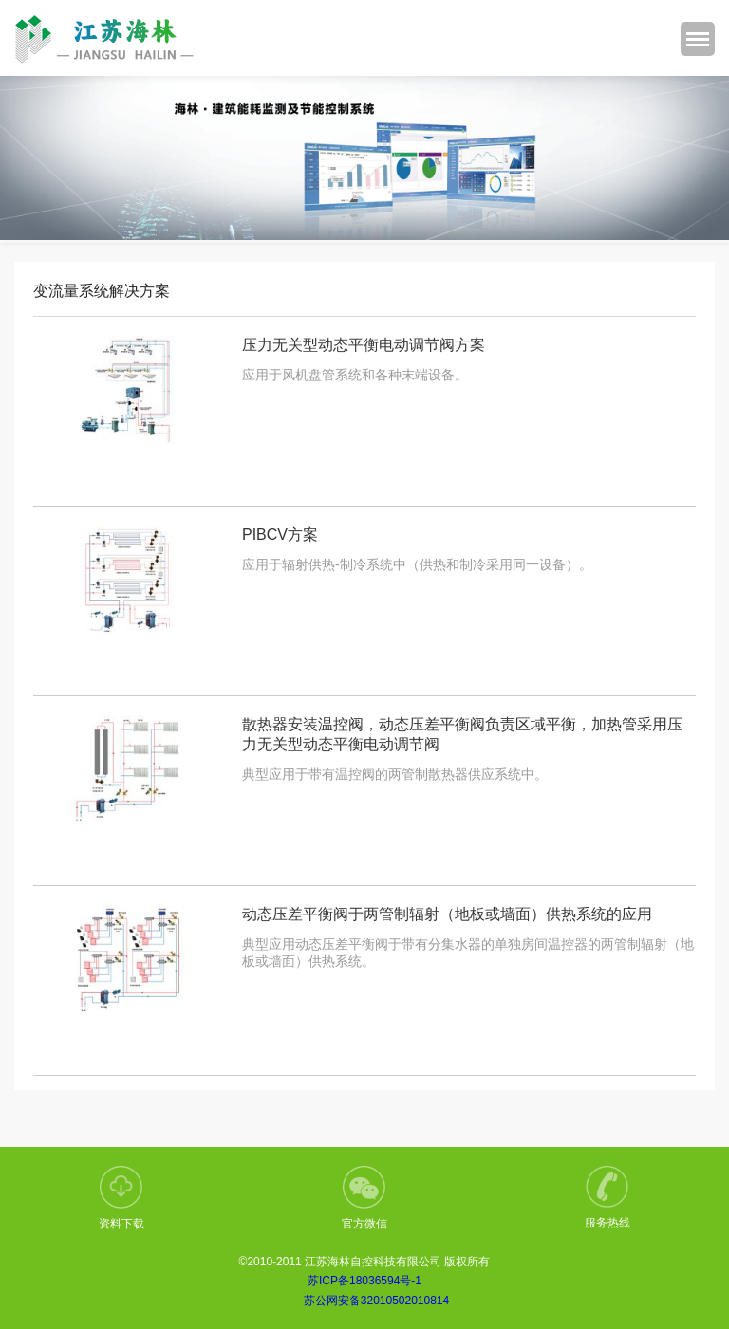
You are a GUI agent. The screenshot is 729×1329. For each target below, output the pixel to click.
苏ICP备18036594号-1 (364, 1280)
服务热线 (607, 1197)
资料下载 (121, 1198)
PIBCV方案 (280, 534)
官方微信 (364, 1198)
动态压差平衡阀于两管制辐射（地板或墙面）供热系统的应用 (447, 914)
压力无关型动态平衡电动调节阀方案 (363, 345)
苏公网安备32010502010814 (376, 1300)
